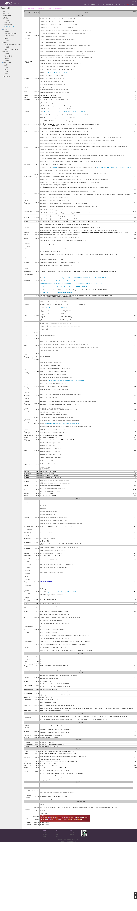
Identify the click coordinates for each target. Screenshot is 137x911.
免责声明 (6, 54)
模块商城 (57, 836)
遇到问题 (6, 58)
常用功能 (5, 29)
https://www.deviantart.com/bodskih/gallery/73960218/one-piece (67, 380)
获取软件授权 (8, 56)
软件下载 (118, 4)
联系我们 (45, 836)
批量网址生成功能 (9, 36)
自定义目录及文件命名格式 (11, 33)
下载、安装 (6, 13)
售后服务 (6, 60)
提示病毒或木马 (7, 15)
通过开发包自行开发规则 (11, 49)
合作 (133, 4)
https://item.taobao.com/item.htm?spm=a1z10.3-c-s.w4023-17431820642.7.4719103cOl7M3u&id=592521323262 (74, 278)
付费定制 (6, 47)
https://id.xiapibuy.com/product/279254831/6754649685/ (56, 293)
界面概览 (6, 20)
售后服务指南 (71, 834)
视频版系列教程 (7, 63)
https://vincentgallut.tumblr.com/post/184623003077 (61, 592)
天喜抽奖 (64, 839)
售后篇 (6, 74)
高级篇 (6, 69)
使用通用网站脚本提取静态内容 (12, 45)
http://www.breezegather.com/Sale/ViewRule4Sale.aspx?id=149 (114, 167)
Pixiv (26, 429)
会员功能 (5, 51)
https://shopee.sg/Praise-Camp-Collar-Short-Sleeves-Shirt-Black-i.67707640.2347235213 (64, 287)
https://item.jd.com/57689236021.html (57, 72)
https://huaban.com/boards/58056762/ (56, 308)
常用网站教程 (8, 24)
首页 (85, 4)
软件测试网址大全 (9, 27)
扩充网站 (5, 42)
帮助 (128, 4)
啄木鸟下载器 (92, 4)
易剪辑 (77, 839)
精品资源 (73, 839)
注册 (135, 1)
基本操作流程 (8, 22)
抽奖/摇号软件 (109, 4)
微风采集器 (54, 167)
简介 (4, 11)
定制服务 (57, 834)
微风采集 (69, 839)
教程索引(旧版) (7, 76)
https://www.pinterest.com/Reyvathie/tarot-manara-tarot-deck (62, 423)
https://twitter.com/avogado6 (46, 581)
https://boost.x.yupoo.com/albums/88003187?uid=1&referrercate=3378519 (65, 112)
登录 (133, 1)
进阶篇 (6, 67)
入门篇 (6, 65)
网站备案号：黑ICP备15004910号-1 (68, 841)
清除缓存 (6, 38)
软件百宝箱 (101, 4)
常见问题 (6, 40)
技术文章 (57, 833)
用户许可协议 (71, 833)
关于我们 (45, 833)
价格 (124, 4)
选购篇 (6, 71)
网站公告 (45, 834)
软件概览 (5, 18)
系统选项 (6, 31)
